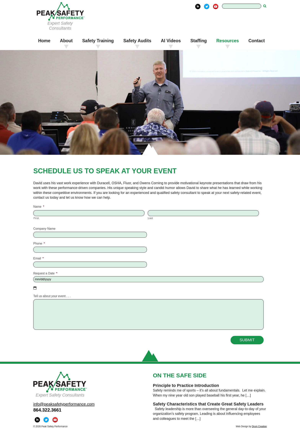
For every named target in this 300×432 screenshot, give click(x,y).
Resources (227, 40)
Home (44, 40)
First (36, 218)
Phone (39, 243)
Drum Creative (259, 426)
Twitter (206, 6)
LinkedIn (198, 6)
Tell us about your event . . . (52, 296)
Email (38, 258)
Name (38, 206)
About (66, 40)
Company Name (44, 228)
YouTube (215, 6)
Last (150, 218)
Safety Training (98, 40)
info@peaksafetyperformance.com (64, 404)
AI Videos (171, 40)
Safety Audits (137, 40)
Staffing (198, 40)
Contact (256, 40)
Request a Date (45, 273)
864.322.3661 (47, 410)
